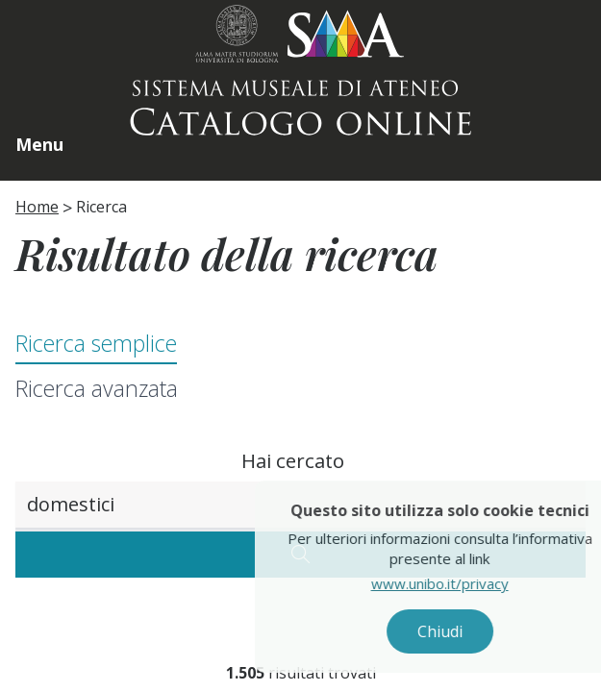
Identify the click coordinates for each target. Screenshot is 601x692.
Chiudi (451, 631)
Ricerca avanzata (96, 388)
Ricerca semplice (96, 343)
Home (37, 206)
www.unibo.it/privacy (451, 583)
